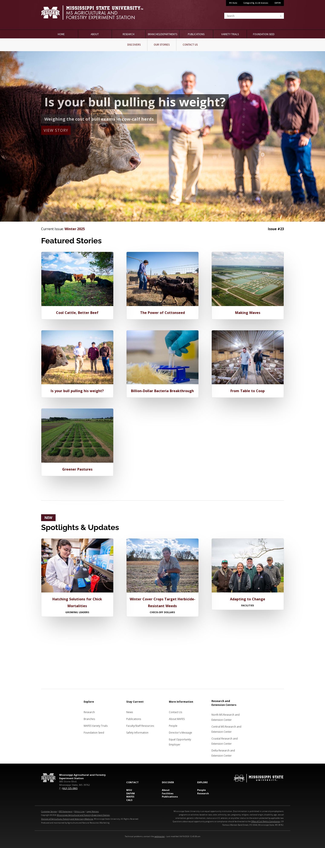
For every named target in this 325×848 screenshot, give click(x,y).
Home (61, 34)
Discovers (134, 44)
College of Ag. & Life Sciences (255, 2)
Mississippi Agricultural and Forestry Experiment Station (83, 815)
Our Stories (162, 44)
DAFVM (278, 2)
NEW (48, 517)
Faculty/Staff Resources (140, 726)
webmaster (159, 836)
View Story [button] (56, 130)
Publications (196, 34)
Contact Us (190, 44)
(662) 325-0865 (70, 788)
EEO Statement (65, 811)
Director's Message (180, 732)
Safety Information (137, 732)
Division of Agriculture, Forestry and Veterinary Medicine (67, 819)
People (173, 726)
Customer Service (49, 811)
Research (128, 34)
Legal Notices (92, 811)
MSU (129, 790)
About (95, 34)
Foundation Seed (264, 34)
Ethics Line (79, 811)
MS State (233, 2)
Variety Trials (230, 34)
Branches (89, 719)
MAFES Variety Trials (96, 726)
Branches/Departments (162, 34)
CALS (129, 800)
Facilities (167, 793)
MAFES (130, 796)
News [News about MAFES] (129, 712)
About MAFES (177, 719)
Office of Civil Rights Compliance (265, 821)
